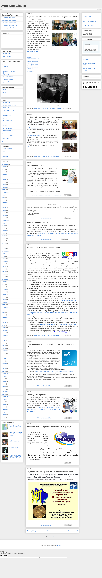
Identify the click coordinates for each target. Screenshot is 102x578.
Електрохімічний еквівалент (33, 58)
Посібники (5, 66)
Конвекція (29, 57)
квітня (3, 177)
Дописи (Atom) (56, 536)
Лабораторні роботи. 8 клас (9, 20)
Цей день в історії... (7, 128)
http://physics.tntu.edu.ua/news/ (54, 481)
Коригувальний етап (7, 79)
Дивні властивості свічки (32, 67)
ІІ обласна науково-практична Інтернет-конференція (49, 427)
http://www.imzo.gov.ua (48, 324)
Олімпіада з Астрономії (37, 395)
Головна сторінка (52, 531)
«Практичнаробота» (34, 135)
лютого (4, 171)
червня (4, 182)
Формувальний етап (7, 76)
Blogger (59, 545)
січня (3, 169)
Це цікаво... (5, 125)
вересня (4, 187)
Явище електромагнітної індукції (34, 55)
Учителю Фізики (13, 5)
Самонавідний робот (31, 70)
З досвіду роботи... (7, 117)
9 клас (4, 94)
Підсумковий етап (6, 82)
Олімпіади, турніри (7, 112)
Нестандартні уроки (7, 120)
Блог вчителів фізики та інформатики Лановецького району (89, 63)
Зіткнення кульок (30, 71)
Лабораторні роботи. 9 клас (9, 22)
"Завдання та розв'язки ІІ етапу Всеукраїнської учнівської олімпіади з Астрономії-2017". (43, 409)
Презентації (5, 151)
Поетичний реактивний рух (33, 64)
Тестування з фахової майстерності (41, 128)
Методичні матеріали (7, 148)
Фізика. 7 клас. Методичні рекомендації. (89, 22)
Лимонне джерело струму (32, 61)
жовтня (4, 189)
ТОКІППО (85, 71)
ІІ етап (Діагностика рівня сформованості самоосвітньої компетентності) (9, 73)
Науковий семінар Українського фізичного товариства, (50, 472)
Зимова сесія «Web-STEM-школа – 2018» (44, 248)
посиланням (39, 371)
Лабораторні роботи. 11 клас (9, 28)
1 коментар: (56, 239)
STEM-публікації (6, 56)
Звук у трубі (29, 65)
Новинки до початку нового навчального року (15, 425)
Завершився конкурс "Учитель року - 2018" (14, 440)
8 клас (4, 92)
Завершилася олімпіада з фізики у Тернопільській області (15, 434)
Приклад (87, 44)
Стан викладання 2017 (8, 130)
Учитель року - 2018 (35, 165)
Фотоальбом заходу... (34, 51)
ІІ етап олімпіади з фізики (37, 222)
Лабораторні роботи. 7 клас (9, 17)
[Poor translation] (5, 555)
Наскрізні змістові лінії (8, 110)
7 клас (4, 89)
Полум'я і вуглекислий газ (32, 62)
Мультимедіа (5, 107)
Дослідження (5, 141)
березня (4, 174)
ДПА (3, 133)
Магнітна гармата (30, 60)
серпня (4, 184)
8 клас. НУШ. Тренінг (88, 25)
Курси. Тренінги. (6, 123)
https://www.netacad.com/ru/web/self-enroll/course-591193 (58, 371)
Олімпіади (5, 156)
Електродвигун (30, 68)
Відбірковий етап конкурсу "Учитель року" (45, 117)
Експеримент (86, 59)
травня (4, 179)
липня (4, 240)
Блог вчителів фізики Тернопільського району (89, 67)
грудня (4, 166)
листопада (5, 164)
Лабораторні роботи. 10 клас (9, 25)
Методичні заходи (6, 115)
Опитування (5, 138)
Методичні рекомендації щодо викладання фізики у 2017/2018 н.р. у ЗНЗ (15, 456)
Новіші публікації (31, 531)
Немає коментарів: (56, 108)
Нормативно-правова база (9, 105)
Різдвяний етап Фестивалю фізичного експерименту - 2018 (52, 17)
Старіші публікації (73, 531)
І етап (3, 69)
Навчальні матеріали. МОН (89, 19)
